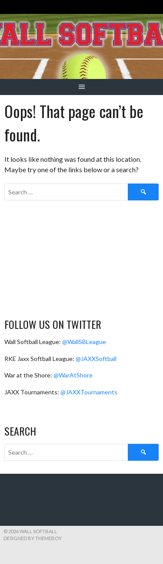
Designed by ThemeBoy (32, 538)
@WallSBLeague (84, 341)
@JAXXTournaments (88, 392)
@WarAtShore (73, 375)
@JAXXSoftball (96, 358)
